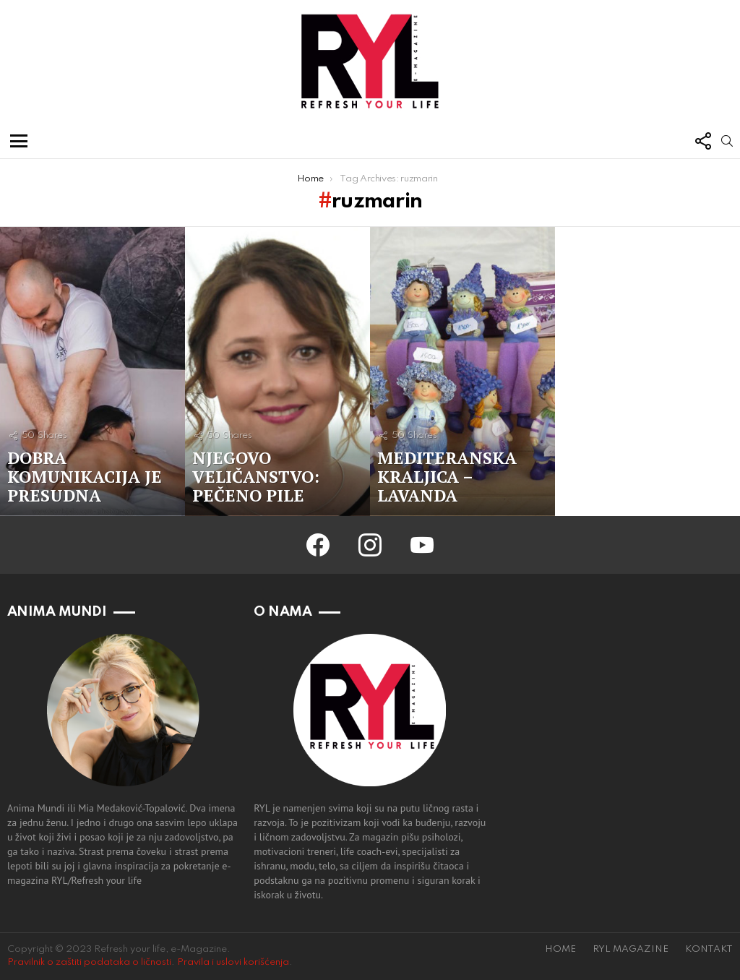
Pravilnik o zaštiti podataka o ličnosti (89, 962)
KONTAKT (709, 949)
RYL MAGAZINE (630, 949)
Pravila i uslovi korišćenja (233, 962)
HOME (560, 949)
